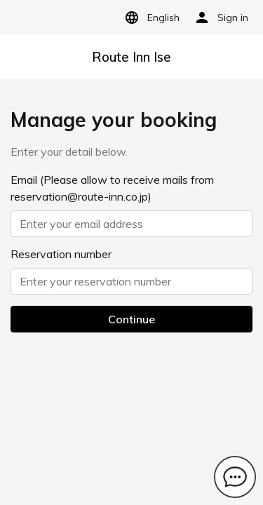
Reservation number (61, 254)
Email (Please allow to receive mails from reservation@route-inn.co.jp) (112, 188)
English (150, 17)
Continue (131, 319)
